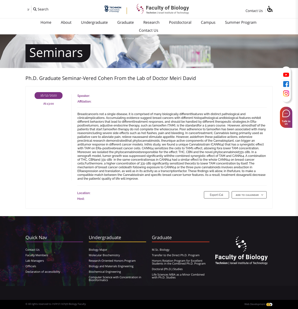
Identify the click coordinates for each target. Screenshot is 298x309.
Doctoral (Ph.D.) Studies (167, 269)
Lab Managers (34, 260)
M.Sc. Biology (161, 249)
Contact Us (254, 10)
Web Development (258, 304)
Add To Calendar (247, 195)
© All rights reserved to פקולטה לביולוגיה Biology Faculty (55, 304)
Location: (83, 193)
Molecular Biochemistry (104, 255)
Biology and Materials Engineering (111, 266)
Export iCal (216, 194)
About (66, 22)
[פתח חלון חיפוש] (40, 9)
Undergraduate (94, 22)
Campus (208, 22)
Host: (81, 199)
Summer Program (241, 22)
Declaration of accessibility (42, 271)
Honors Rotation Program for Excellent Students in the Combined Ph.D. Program (179, 262)
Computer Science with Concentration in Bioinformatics (115, 278)
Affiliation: (84, 101)
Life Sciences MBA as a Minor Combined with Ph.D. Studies (178, 276)
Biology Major (98, 249)
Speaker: (83, 96)
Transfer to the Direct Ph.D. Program (176, 255)
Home (45, 22)
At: (45, 103)
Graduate (125, 22)
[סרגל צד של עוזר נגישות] (270, 9)
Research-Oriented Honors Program (112, 260)
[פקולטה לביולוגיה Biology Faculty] (160, 12)
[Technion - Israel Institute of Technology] (112, 11)
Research (151, 22)
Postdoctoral (180, 22)
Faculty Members (36, 255)
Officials (30, 266)
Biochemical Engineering (105, 271)
